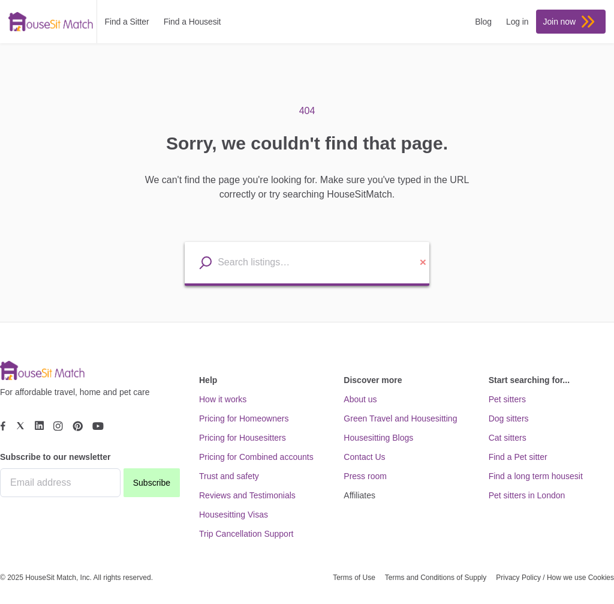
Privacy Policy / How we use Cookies (555, 577)
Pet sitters (507, 399)
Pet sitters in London (527, 495)
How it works (222, 399)
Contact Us (364, 457)
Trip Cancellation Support (246, 534)
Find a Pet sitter (518, 457)
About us (360, 399)
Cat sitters (507, 437)
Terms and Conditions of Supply (435, 577)
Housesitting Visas (233, 514)
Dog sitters (509, 418)
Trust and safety (229, 476)
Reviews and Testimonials (247, 495)
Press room (365, 476)
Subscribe (151, 483)
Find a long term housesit (536, 476)
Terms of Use (354, 577)
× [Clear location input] (423, 262)
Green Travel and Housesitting (400, 418)
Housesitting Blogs (378, 437)
